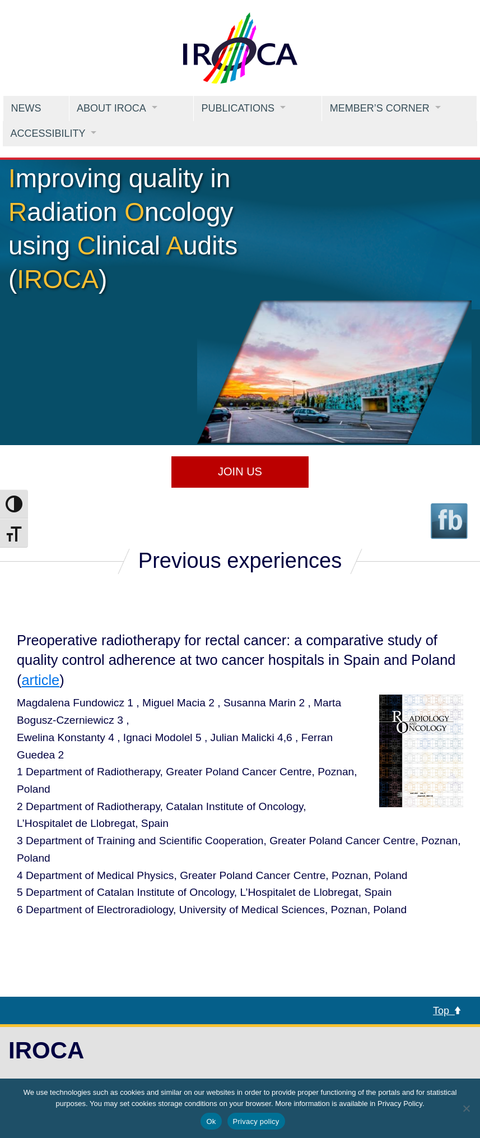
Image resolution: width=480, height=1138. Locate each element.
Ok (211, 1121)
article (40, 680)
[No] (466, 1108)
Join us (240, 471)
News (26, 108)
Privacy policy (256, 1121)
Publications (237, 108)
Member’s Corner (380, 108)
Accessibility (47, 133)
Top (446, 1010)
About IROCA (111, 108)
